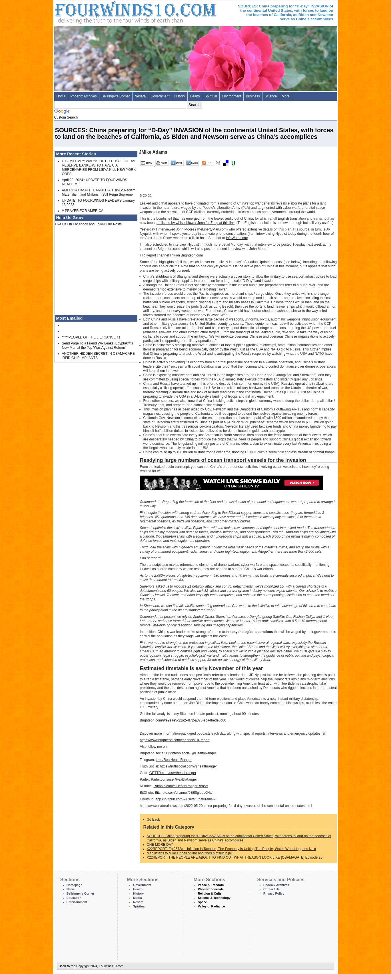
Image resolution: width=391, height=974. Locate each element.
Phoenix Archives (84, 96)
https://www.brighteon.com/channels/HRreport (175, 740)
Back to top (67, 966)
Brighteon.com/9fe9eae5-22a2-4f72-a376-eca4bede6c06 (183, 720)
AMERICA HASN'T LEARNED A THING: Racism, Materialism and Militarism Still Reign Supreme (99, 192)
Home (61, 96)
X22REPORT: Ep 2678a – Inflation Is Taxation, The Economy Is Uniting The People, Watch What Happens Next (231, 849)
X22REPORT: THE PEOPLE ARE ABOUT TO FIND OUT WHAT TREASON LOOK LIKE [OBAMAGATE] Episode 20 (234, 857)
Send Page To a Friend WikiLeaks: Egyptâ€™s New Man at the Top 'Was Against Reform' (97, 345)
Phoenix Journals (211, 889)
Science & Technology (214, 897)
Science (271, 96)
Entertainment (77, 902)
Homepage (74, 885)
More (285, 96)
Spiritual (210, 96)
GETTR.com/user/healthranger (172, 773)
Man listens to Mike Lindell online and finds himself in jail (189, 853)
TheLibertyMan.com (211, 229)
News (71, 889)
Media (137, 897)
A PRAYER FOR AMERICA (82, 211)
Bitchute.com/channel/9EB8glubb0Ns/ (183, 793)
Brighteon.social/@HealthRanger (191, 753)
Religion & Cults (210, 893)
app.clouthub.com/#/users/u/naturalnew (185, 799)
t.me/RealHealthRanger (174, 760)
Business (253, 96)
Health (195, 96)
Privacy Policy (273, 893)
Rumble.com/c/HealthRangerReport (181, 786)
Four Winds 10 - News (111, 11)
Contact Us (271, 889)
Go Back (153, 819)
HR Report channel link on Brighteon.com (171, 255)
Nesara (140, 96)
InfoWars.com (236, 238)
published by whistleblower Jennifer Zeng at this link (195, 223)
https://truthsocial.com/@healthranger (188, 766)
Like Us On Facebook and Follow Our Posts (88, 224)
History (179, 96)
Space (202, 902)
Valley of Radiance (211, 906)
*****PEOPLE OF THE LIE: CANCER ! (91, 337)
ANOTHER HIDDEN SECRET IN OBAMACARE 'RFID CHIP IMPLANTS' (98, 356)
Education (74, 897)
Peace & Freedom (211, 885)
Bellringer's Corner (116, 96)
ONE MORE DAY (160, 845)
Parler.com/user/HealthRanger (174, 779)
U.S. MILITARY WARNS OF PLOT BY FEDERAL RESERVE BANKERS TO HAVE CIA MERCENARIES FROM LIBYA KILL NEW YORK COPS (99, 167)
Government (160, 96)
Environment (231, 96)
